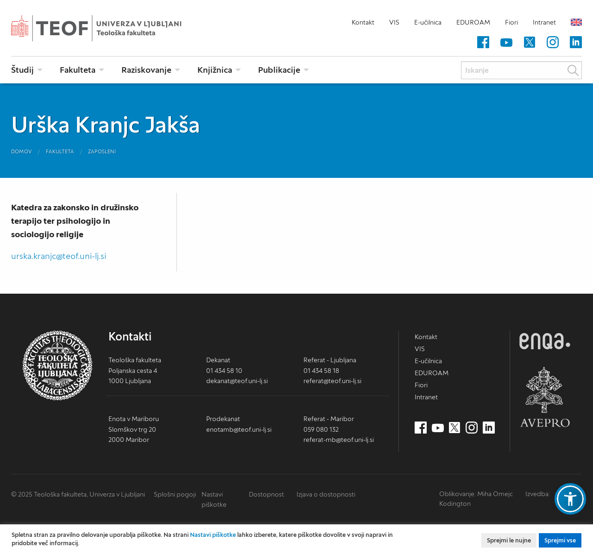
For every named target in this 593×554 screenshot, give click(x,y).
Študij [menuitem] (22, 69)
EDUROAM (473, 22)
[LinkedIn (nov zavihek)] (576, 42)
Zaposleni (102, 151)
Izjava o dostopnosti (325, 494)
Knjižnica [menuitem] (214, 69)
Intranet (544, 22)
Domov (21, 151)
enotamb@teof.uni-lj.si (238, 429)
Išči (573, 70)
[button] (570, 498)
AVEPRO (544, 396)
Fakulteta (60, 151)
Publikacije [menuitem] (279, 69)
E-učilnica (428, 22)
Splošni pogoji (175, 494)
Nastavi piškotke (213, 535)
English (576, 22)
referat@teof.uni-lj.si (332, 381)
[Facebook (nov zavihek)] (483, 42)
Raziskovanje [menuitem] (146, 69)
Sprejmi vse (560, 540)
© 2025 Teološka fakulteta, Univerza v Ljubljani (78, 494)
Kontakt (363, 22)
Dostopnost (266, 494)
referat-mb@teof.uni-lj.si (338, 439)
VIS (394, 22)
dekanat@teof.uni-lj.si (237, 381)
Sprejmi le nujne (509, 540)
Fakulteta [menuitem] (77, 69)
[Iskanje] (521, 70)
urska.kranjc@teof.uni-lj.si (58, 256)
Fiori (511, 22)
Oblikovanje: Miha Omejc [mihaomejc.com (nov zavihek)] (476, 494)
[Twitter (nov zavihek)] (530, 42)
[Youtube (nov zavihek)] (506, 42)
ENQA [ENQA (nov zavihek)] (544, 341)
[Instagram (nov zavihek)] (553, 42)
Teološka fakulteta (110, 28)
